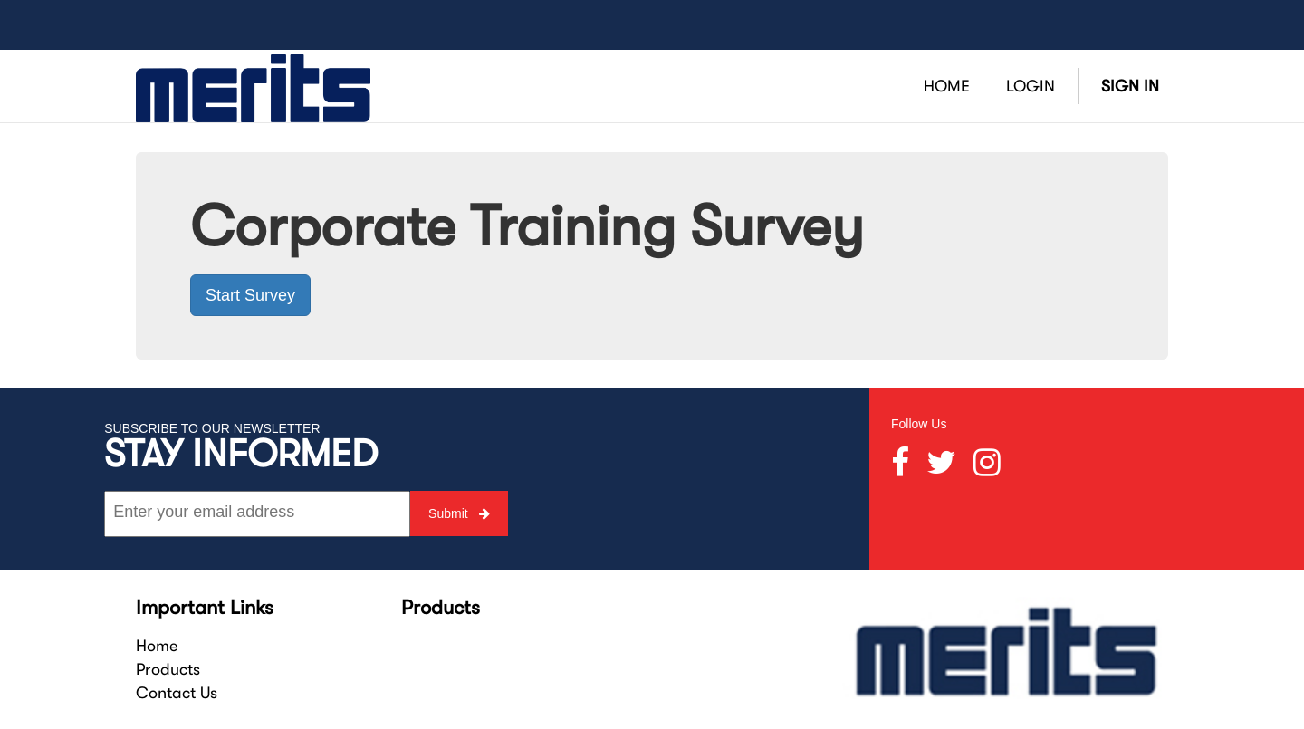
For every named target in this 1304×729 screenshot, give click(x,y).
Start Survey (250, 295)
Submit (458, 513)
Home (156, 646)
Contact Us (176, 693)
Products (168, 669)
